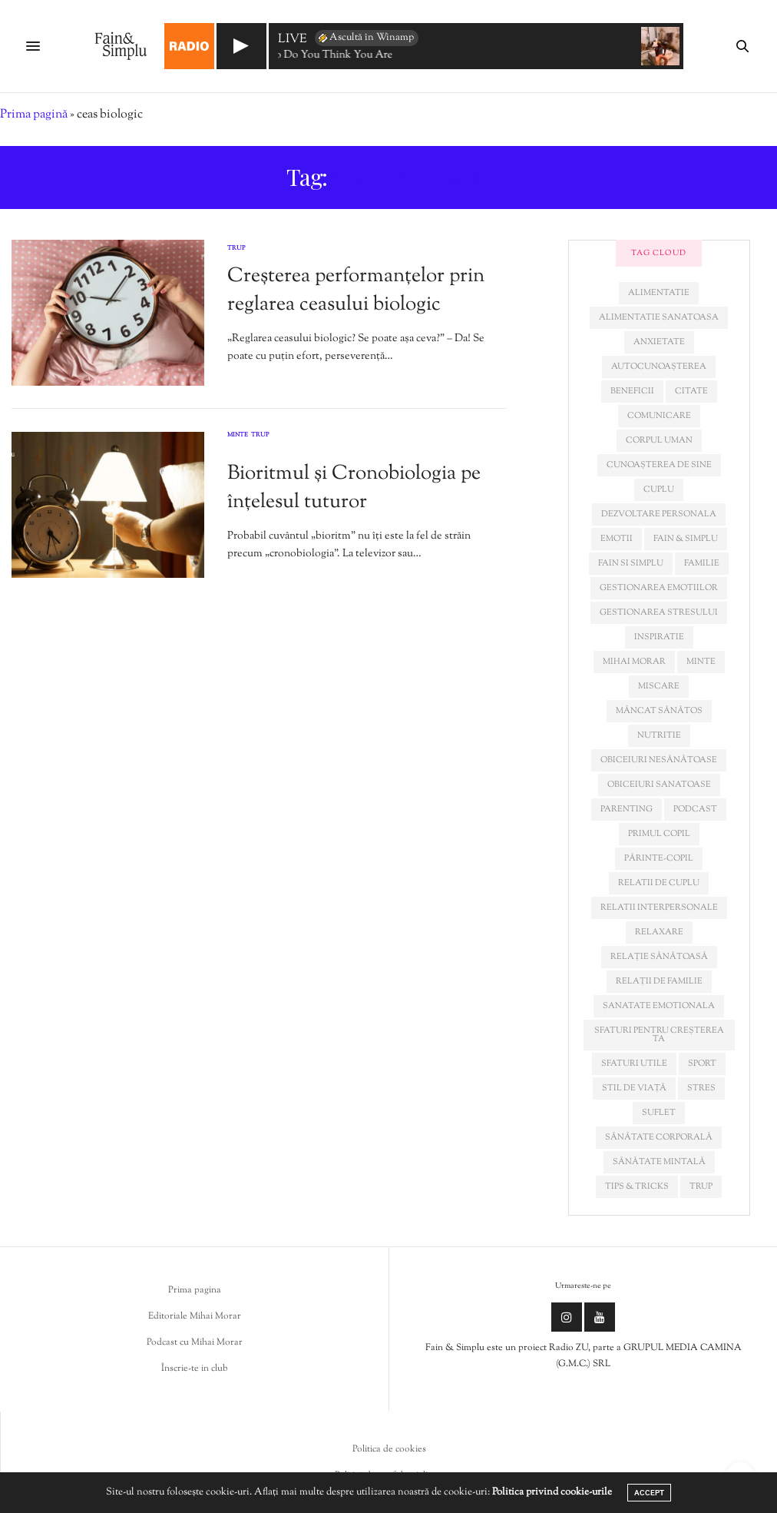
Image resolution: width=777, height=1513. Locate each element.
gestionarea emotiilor (659, 588)
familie (701, 563)
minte (701, 661)
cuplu (658, 489)
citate (691, 391)
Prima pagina (194, 1290)
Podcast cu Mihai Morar (195, 1342)
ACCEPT (649, 1492)
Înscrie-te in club (194, 1368)
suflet (659, 1113)
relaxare (659, 932)
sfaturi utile (634, 1063)
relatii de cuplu (658, 883)
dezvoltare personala (658, 514)
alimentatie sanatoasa (659, 317)
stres (701, 1088)
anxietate (659, 342)
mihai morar (634, 661)
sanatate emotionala (659, 1006)
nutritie (659, 735)
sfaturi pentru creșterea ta (659, 1034)
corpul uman (659, 440)
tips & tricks (637, 1186)
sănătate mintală (659, 1162)
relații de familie (659, 981)
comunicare (659, 416)
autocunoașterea (658, 366)
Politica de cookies (389, 1449)
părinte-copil (658, 858)
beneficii (632, 391)
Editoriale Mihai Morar (194, 1316)
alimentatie (658, 293)
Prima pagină (34, 115)
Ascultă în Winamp (365, 38)
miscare (658, 686)
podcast (695, 809)
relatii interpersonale (659, 907)
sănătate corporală (659, 1137)
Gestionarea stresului (659, 612)
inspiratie (659, 637)
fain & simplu (685, 539)
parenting (626, 809)
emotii (616, 539)
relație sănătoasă (659, 957)
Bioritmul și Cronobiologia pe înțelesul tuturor (354, 488)
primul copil (659, 834)
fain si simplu (630, 563)
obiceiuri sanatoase (659, 784)
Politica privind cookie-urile (552, 1492)
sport (702, 1063)
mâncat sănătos (659, 711)
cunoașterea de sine (659, 465)
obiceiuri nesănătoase (658, 760)
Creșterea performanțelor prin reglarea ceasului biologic (355, 290)
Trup (236, 248)
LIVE (292, 40)
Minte (237, 436)
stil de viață (634, 1088)
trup (701, 1186)
